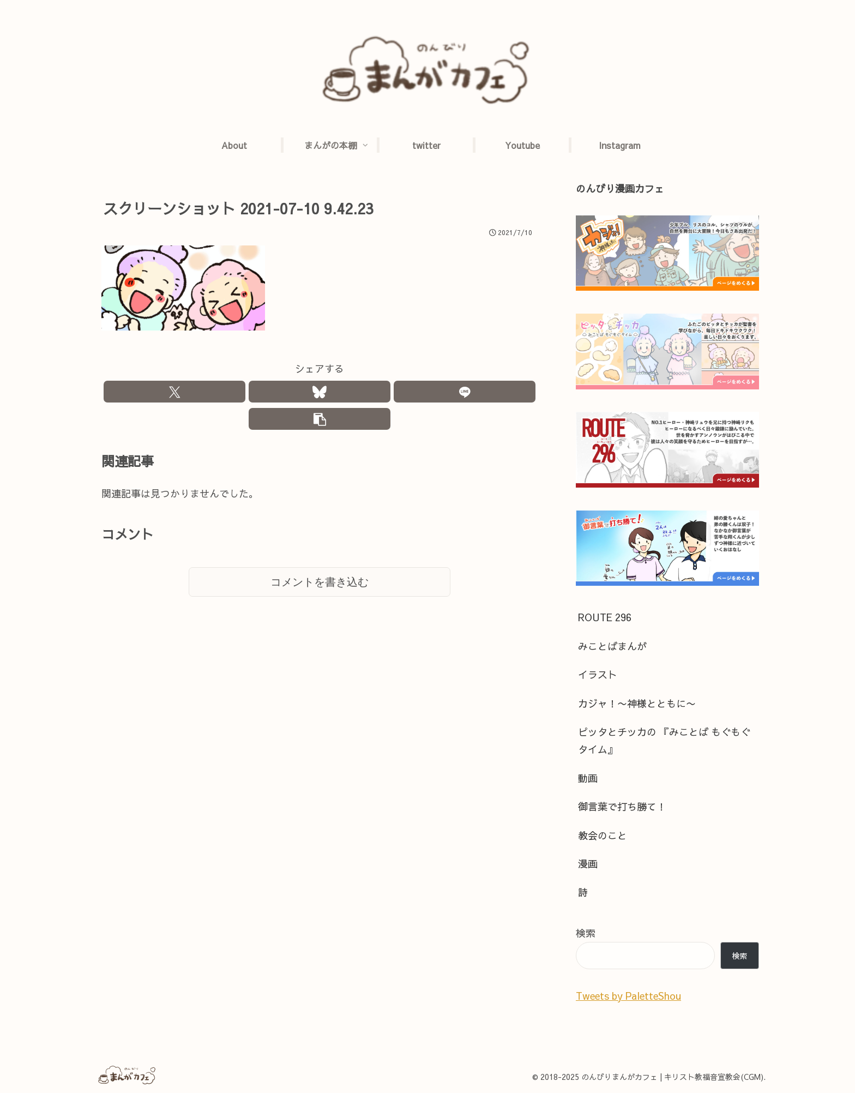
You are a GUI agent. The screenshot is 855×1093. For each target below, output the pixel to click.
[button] (319, 423)
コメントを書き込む (319, 588)
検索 (585, 933)
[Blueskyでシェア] (319, 393)
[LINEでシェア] (464, 393)
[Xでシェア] (174, 393)
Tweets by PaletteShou (628, 995)
